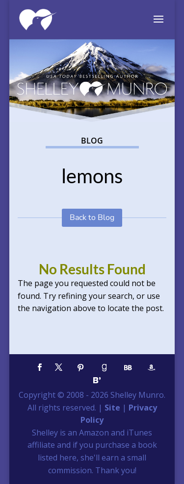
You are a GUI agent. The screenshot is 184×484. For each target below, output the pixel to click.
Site (112, 407)
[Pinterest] (81, 367)
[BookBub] (128, 367)
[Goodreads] (104, 367)
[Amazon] (151, 367)
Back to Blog (92, 217)
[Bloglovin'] (97, 380)
